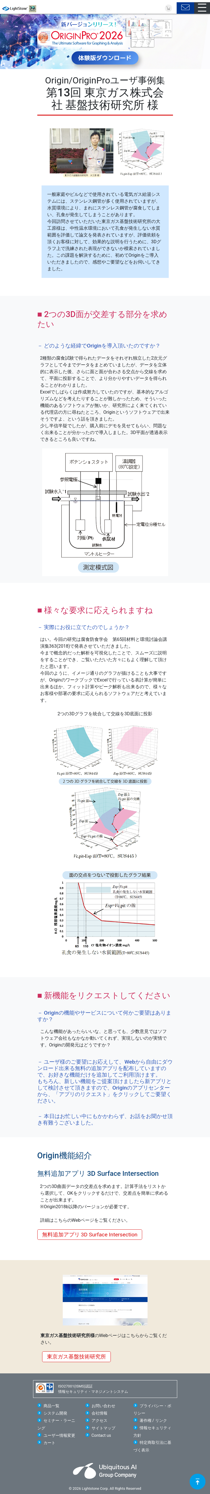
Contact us (101, 1435)
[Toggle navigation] (202, 8)
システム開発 (55, 1413)
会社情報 (99, 1413)
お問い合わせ (103, 1406)
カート (49, 1442)
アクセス (99, 1420)
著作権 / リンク (153, 1420)
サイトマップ (103, 1428)
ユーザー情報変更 (59, 1435)
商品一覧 (51, 1406)
